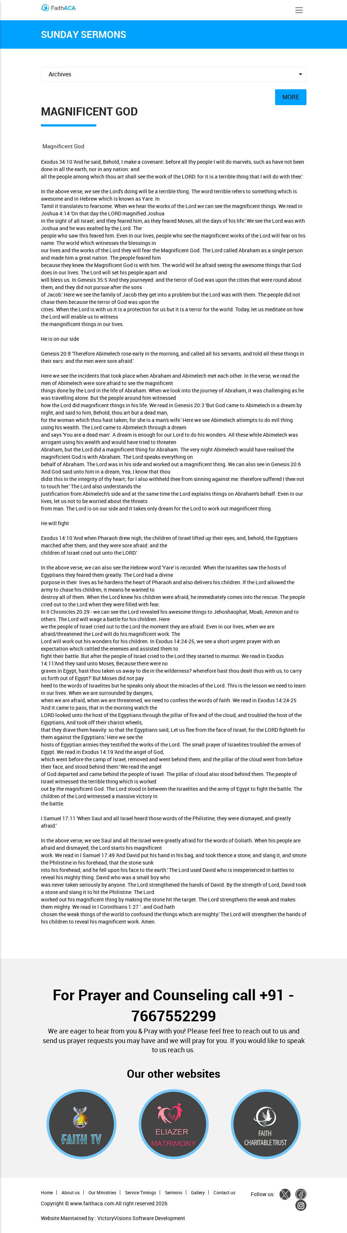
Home (47, 1192)
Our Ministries (102, 1192)
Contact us (224, 1192)
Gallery (198, 1192)
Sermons (173, 1192)
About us (71, 1192)
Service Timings (140, 1192)
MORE (290, 97)
